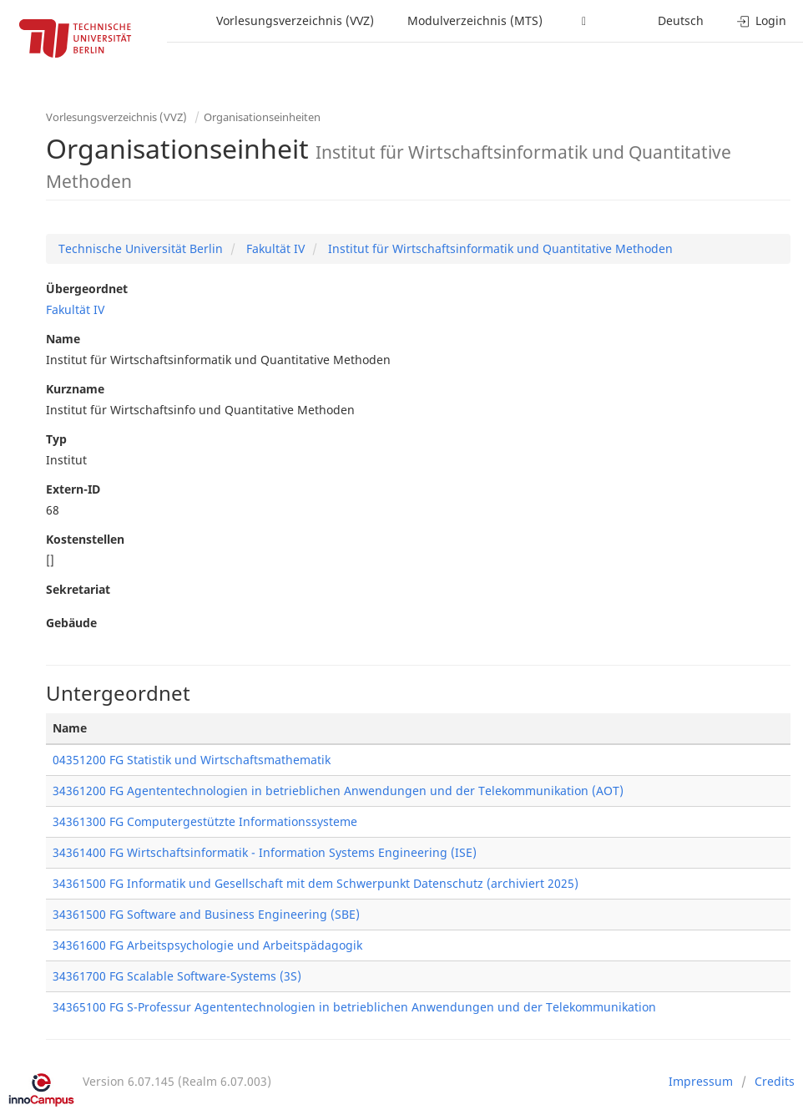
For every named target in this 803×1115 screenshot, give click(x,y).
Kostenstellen (85, 539)
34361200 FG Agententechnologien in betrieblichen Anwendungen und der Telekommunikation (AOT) (338, 790)
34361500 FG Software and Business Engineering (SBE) (206, 914)
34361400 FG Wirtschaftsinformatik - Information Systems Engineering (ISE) (265, 852)
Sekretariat (78, 589)
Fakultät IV (274, 248)
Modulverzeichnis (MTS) (475, 20)
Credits (775, 1081)
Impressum (701, 1081)
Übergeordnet (87, 288)
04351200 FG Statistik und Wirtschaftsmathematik (192, 760)
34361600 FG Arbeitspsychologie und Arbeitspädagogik (207, 945)
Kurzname (75, 389)
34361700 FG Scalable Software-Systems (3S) (177, 976)
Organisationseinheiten (262, 116)
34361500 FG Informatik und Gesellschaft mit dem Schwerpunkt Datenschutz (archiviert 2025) (315, 883)
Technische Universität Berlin (140, 248)
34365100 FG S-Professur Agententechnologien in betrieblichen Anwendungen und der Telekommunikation (354, 1007)
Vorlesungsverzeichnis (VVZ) (295, 20)
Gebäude (71, 623)
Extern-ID (73, 489)
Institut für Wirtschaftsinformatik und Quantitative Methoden (499, 248)
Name (63, 339)
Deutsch (681, 20)
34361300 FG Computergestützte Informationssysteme (205, 821)
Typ (56, 439)
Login (761, 20)
